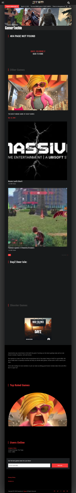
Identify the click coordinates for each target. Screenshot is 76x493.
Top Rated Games (20, 385)
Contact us (11, 481)
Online (12, 448)
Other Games (17, 69)
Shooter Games (18, 305)
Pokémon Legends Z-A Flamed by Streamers (21, 248)
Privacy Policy (11, 477)
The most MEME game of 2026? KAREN (21, 114)
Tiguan (25, 491)
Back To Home (38, 53)
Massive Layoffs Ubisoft (15, 181)
